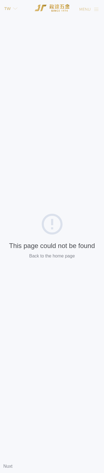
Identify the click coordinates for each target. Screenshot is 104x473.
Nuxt (7, 466)
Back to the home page (52, 256)
